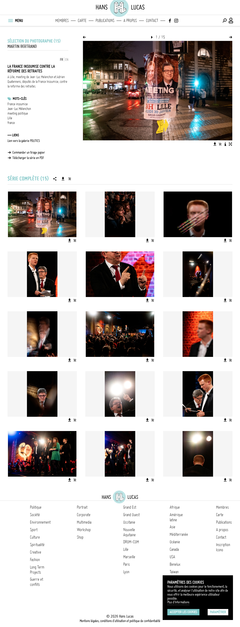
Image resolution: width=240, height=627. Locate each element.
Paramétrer (218, 612)
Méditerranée (179, 534)
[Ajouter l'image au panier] (220, 144)
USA (172, 557)
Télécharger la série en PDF (28, 158)
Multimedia (84, 522)
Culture (35, 537)
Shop (80, 537)
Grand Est (129, 507)
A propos (130, 20)
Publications (105, 20)
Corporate (83, 514)
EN (66, 60)
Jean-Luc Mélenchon (19, 109)
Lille (10, 118)
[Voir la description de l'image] (225, 144)
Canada (174, 549)
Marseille (129, 557)
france (11, 123)
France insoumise (18, 104)
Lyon (126, 571)
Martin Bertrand (22, 46)
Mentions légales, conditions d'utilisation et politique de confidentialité (120, 621)
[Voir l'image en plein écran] (230, 144)
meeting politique (18, 113)
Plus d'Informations (178, 602)
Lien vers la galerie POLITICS (24, 141)
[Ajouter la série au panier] (70, 179)
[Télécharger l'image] (215, 144)
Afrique (175, 507)
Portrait (82, 507)
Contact (152, 20)
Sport (34, 529)
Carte (82, 20)
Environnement (40, 522)
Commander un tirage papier (28, 152)
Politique (35, 507)
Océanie (175, 542)
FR (61, 60)
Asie (172, 527)
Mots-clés (19, 99)
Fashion (35, 559)
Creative (35, 552)
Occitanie (129, 522)
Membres (62, 20)
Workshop (84, 529)
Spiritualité (37, 544)
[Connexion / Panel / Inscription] (231, 20)
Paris (126, 564)
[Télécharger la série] (63, 179)
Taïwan (174, 571)
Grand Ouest (131, 514)
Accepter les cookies (183, 612)
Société (35, 514)
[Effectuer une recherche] (224, 20)
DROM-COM (131, 542)
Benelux (175, 564)
